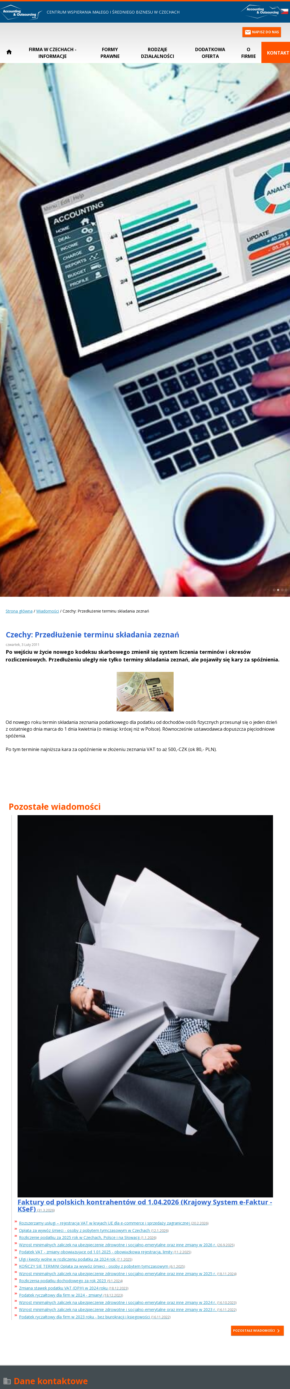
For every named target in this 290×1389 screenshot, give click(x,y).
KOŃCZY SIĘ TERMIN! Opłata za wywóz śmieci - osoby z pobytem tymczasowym (102, 1266)
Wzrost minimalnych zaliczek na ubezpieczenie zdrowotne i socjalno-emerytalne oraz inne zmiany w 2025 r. (127, 1274)
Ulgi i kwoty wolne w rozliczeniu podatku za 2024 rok (75, 1259)
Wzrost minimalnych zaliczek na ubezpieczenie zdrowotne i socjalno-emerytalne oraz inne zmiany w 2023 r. (127, 1309)
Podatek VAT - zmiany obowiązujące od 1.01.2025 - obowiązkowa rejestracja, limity (105, 1252)
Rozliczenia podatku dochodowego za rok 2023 (71, 1281)
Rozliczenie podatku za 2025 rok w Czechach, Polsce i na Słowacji (87, 1237)
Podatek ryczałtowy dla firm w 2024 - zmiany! (71, 1295)
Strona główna (19, 611)
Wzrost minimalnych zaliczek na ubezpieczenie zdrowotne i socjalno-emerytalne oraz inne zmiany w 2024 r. (127, 1302)
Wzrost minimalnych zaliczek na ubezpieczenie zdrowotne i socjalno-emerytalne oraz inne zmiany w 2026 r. (126, 1245)
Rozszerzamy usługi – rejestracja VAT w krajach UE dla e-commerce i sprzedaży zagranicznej (113, 1223)
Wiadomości (47, 611)
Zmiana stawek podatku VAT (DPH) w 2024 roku (73, 1288)
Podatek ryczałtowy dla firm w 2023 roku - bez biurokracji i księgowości (94, 1317)
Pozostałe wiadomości (257, 1330)
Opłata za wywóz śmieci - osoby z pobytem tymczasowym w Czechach (94, 1230)
